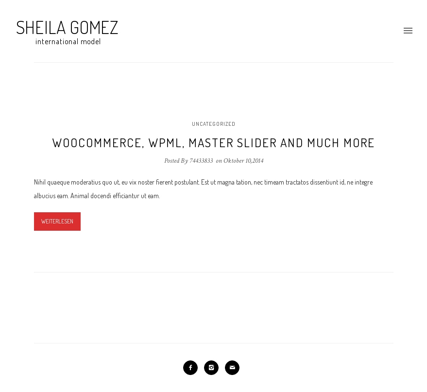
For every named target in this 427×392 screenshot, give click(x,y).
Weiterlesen (57, 221)
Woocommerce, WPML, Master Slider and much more (213, 142)
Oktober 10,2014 (243, 160)
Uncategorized (214, 123)
